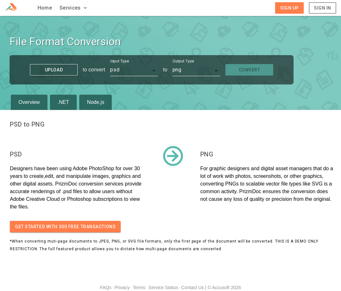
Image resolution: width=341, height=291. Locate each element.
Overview (29, 102)
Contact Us (192, 287)
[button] (74, 8)
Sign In (322, 8)
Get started (65, 226)
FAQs (105, 287)
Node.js (95, 102)
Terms (139, 287)
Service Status (163, 287)
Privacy (122, 287)
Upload (54, 69)
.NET (63, 102)
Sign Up (289, 8)
